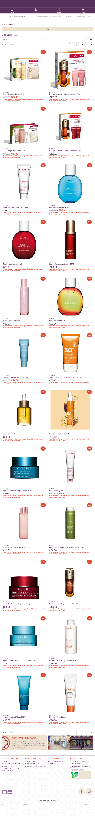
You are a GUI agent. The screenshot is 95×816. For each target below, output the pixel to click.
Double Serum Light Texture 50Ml (63, 604)
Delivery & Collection (10, 768)
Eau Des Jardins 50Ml (58, 321)
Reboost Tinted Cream (58, 717)
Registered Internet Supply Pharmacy (80, 767)
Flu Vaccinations (32, 764)
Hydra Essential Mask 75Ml (14, 717)
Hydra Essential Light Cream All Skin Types (20, 660)
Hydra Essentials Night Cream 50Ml (17, 491)
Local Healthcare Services (58, 761)
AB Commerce (88, 805)
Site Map (51, 764)
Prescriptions (30, 761)
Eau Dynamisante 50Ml (12, 264)
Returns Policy (8, 771)
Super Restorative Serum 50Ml (61, 264)
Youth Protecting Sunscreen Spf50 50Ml (65, 377)
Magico (72, 805)
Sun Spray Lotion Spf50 (59, 434)
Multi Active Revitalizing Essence (16, 547)
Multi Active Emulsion (11, 321)
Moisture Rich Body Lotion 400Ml (63, 660)
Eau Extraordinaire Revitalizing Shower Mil (66, 547)
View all (12, 44)
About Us (6, 761)
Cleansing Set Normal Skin (13, 94)
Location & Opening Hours (12, 764)
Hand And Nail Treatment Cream (16, 207)
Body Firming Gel (56, 491)
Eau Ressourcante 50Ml (59, 207)
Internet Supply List (78, 770)
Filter (47, 29)
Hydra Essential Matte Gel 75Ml (16, 377)
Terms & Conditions (78, 761)
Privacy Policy (76, 764)
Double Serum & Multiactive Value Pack (65, 94)
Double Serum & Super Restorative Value (65, 151)
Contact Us (7, 766)
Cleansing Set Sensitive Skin (14, 151)
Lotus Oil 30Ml (9, 434)
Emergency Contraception (35, 766)
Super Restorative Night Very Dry (16, 604)
